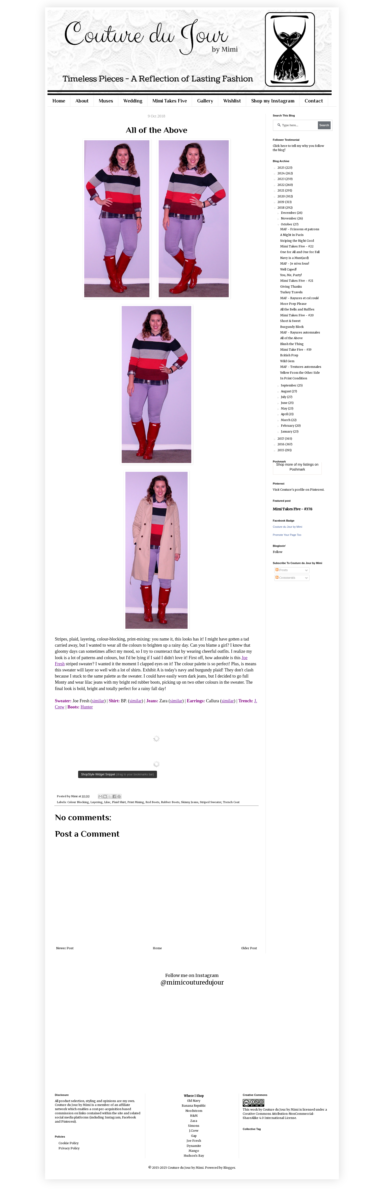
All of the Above (291, 338)
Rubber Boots (170, 802)
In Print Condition (293, 378)
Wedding (132, 100)
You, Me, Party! (291, 275)
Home (58, 100)
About (82, 100)
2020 (281, 196)
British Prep (289, 355)
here (283, 146)
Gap (194, 1136)
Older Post (249, 948)
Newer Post (64, 948)
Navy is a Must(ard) (294, 258)
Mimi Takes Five (170, 100)
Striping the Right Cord (297, 241)
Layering (96, 802)
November (289, 218)
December (289, 213)
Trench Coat (231, 802)
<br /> (156, 745)
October (287, 224)
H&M (194, 1115)
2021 (281, 190)
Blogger (229, 1167)
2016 (281, 444)
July (284, 397)
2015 (281, 450)
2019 (281, 202)
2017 (281, 438)
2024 (281, 173)
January (287, 431)
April (284, 414)
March (286, 420)
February (288, 425)
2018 (281, 207)
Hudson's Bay (194, 1155)
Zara (193, 1121)
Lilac (107, 802)
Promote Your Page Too (287, 534)
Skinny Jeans (189, 802)
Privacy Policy (69, 1148)
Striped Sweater (210, 802)
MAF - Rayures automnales (300, 332)
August (286, 391)
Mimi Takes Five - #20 (297, 315)
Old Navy (193, 1101)
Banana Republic (194, 1105)
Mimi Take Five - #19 (296, 349)
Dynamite (194, 1146)
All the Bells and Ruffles (297, 309)
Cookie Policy (69, 1143)
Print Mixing (135, 802)
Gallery (205, 100)
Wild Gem (287, 361)
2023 (281, 179)
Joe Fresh (194, 1140)
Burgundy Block (292, 327)
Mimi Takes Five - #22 (296, 246)
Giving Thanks (291, 286)
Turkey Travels (291, 292)
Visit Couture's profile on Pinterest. (298, 489)
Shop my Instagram (272, 100)
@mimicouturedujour (192, 982)
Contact (314, 100)
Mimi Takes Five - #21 (296, 280)
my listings (306, 464)
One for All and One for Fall (300, 252)
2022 (281, 185)
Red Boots (152, 802)
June (284, 403)
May (284, 408)
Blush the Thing (292, 344)
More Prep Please (293, 304)
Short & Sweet (290, 321)
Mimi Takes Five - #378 (292, 509)
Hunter (87, 707)
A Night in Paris (292, 235)
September (289, 385)
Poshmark (297, 469)
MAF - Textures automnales (300, 367)
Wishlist (232, 100)
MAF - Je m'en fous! (294, 263)
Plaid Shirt (119, 802)
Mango (194, 1151)
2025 (281, 167)
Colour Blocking (78, 802)
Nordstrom (193, 1111)
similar (98, 700)
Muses (106, 100)
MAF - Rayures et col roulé (299, 298)
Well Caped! (288, 269)
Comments (285, 577)
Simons (193, 1126)
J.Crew (193, 1130)
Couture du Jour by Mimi (287, 526)
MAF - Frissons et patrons (299, 229)
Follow (277, 552)
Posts (282, 570)
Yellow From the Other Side (300, 372)
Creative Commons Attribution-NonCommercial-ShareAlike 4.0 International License (278, 1116)
